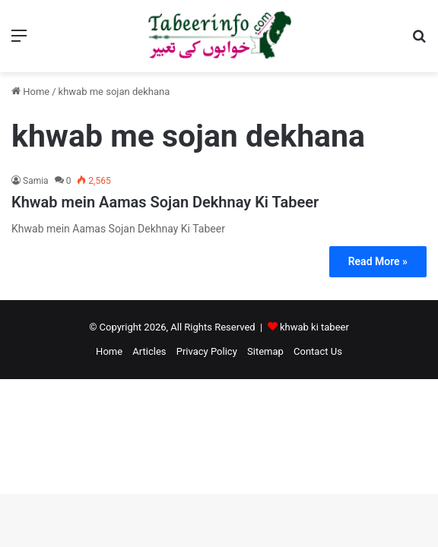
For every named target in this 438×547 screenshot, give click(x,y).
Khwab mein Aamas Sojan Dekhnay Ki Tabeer (165, 202)
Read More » (378, 261)
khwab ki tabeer (314, 327)
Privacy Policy (206, 351)
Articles (149, 351)
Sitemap (265, 351)
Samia (36, 180)
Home (30, 91)
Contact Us (318, 351)
